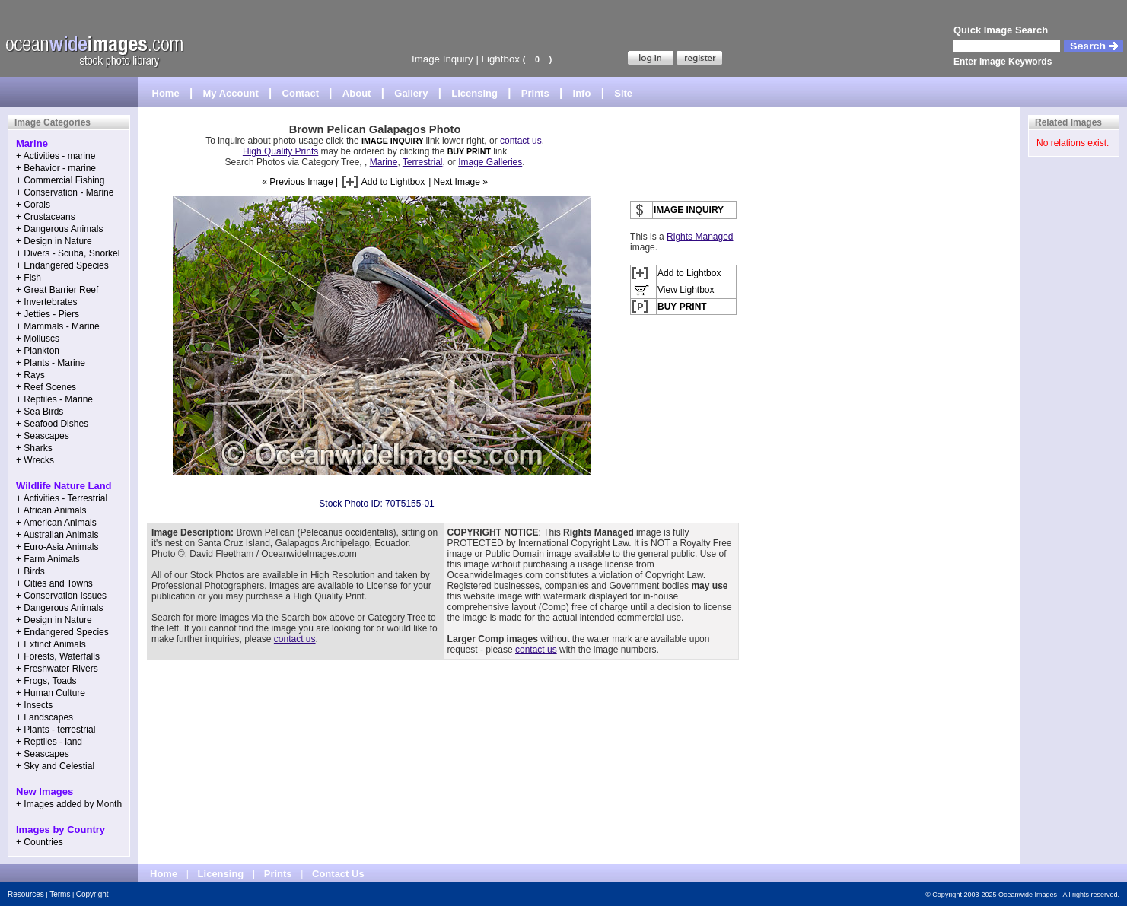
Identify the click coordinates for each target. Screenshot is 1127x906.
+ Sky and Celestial (55, 766)
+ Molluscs (37, 338)
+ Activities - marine (55, 156)
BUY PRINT (469, 151)
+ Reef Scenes (46, 387)
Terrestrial (423, 162)
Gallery (411, 93)
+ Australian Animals (57, 534)
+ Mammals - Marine (58, 326)
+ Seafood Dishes (52, 423)
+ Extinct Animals (51, 644)
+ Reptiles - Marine (54, 399)
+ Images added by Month (69, 804)
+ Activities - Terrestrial (61, 498)
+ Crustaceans (45, 216)
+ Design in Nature (54, 241)
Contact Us (338, 873)
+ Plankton (37, 350)
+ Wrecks (35, 460)
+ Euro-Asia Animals (57, 547)
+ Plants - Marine (50, 363)
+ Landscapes (44, 717)
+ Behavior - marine (56, 168)
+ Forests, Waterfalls (58, 656)
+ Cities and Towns (54, 583)
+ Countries (39, 842)
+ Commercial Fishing (60, 180)
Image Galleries (490, 162)
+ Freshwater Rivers (57, 668)
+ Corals (33, 204)
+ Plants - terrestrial (55, 729)
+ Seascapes (42, 436)
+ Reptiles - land (49, 741)
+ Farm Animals (48, 559)
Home (166, 93)
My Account (231, 93)
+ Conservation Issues (61, 595)
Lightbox (501, 59)
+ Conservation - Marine (64, 192)
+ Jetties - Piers (47, 314)
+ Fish (28, 277)
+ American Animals (56, 522)
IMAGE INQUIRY (393, 140)
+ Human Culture (50, 693)
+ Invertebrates (46, 302)
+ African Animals (51, 510)
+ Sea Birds (39, 411)
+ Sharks (34, 448)
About (356, 93)
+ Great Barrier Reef (57, 290)
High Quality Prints (280, 151)
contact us (521, 140)
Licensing (474, 93)
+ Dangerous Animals (59, 229)
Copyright (92, 894)
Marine (384, 162)
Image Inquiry (442, 59)
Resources (26, 894)
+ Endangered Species (62, 265)
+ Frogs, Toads (46, 681)
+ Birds (30, 571)
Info (582, 93)
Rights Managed (700, 236)
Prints (535, 93)
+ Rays (30, 375)
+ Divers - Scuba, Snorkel (67, 253)
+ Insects (34, 705)
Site (623, 93)
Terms (59, 894)
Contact (300, 93)
